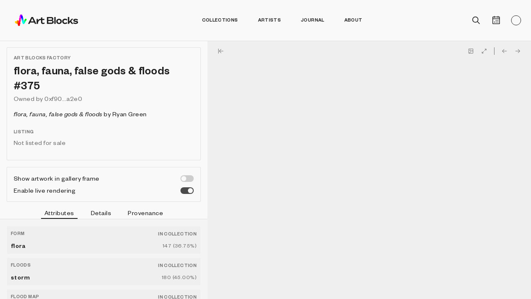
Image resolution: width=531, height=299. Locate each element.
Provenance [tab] (145, 212)
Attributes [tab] (59, 214)
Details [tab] (101, 212)
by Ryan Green (80, 114)
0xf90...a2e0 (63, 98)
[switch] (187, 178)
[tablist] (103, 213)
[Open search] (476, 20)
